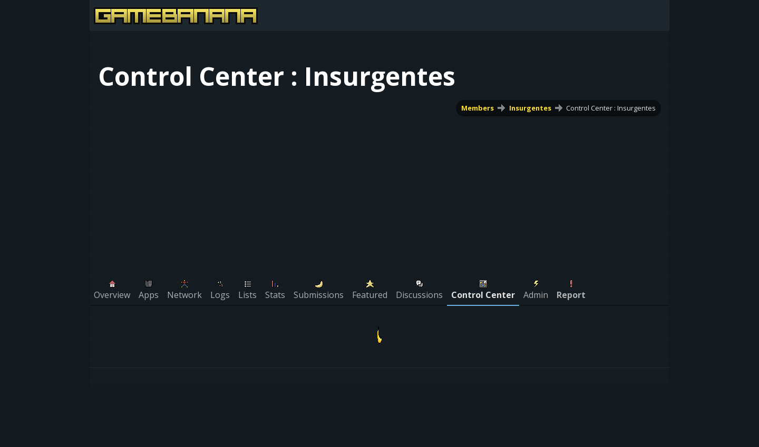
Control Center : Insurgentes (611, 108)
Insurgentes (530, 108)
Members (477, 108)
